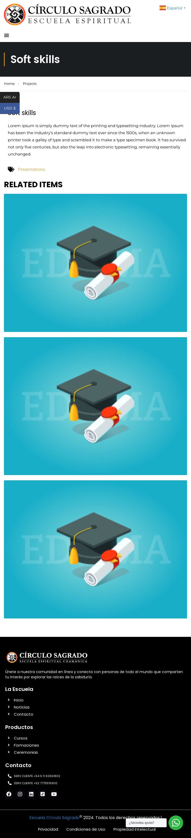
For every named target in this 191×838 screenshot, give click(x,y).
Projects (29, 83)
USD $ (12, 108)
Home (9, 83)
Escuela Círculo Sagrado (54, 818)
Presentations (31, 169)
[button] (6, 35)
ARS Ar (11, 97)
